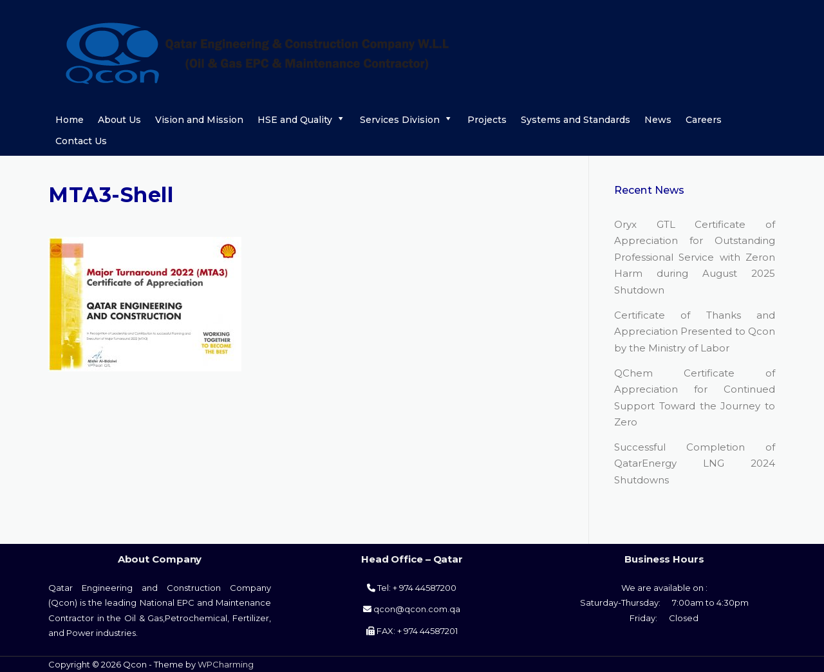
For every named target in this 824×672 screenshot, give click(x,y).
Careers (704, 120)
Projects (487, 120)
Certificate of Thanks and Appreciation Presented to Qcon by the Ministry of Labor (694, 331)
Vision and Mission (199, 120)
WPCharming (226, 664)
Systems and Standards (575, 120)
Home (69, 120)
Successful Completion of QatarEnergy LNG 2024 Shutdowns (694, 463)
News (657, 120)
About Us (119, 120)
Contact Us (81, 141)
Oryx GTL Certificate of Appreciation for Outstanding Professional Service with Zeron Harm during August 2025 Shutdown (694, 257)
